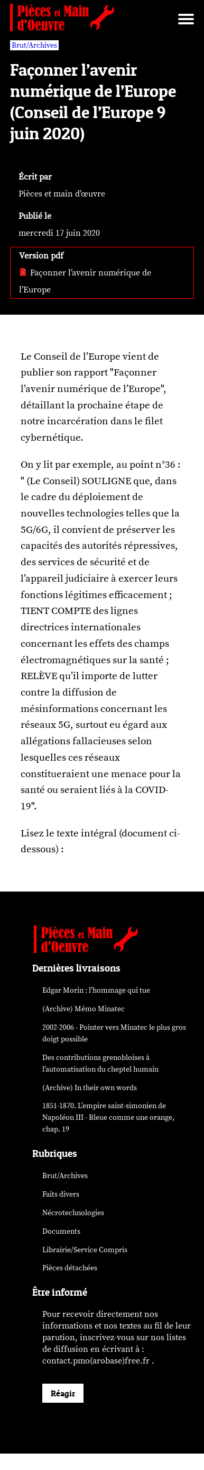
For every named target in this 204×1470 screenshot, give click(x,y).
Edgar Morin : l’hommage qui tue (96, 990)
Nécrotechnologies (73, 1213)
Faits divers (60, 1194)
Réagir (63, 1393)
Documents (61, 1231)
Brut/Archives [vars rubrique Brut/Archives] (34, 45)
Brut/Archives (65, 1176)
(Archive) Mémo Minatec (83, 1009)
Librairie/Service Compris (84, 1250)
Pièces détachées (69, 1268)
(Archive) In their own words (89, 1088)
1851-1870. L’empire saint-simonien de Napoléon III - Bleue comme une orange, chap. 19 (108, 1117)
